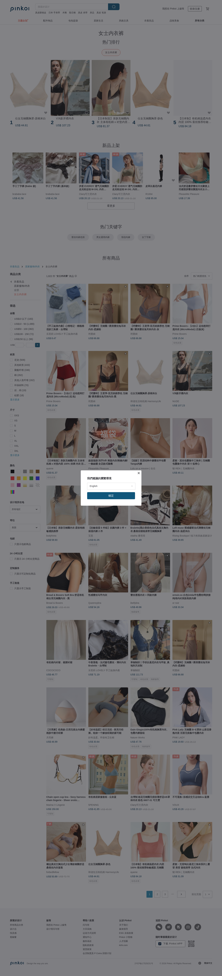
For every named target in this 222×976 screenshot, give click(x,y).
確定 (111, 495)
